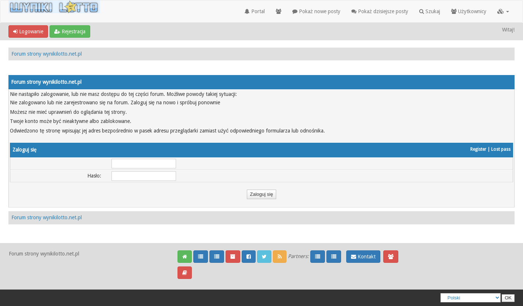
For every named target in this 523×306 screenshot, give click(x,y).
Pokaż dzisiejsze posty (379, 11)
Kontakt (363, 257)
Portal (255, 11)
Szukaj (429, 11)
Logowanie (28, 31)
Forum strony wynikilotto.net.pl (46, 54)
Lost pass (501, 149)
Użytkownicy (468, 11)
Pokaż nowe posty (316, 11)
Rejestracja (69, 31)
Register (478, 149)
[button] (503, 11)
